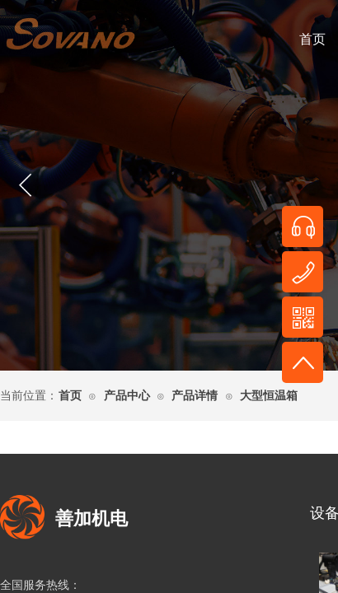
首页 (70, 396)
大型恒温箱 (269, 396)
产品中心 (127, 396)
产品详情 (194, 396)
